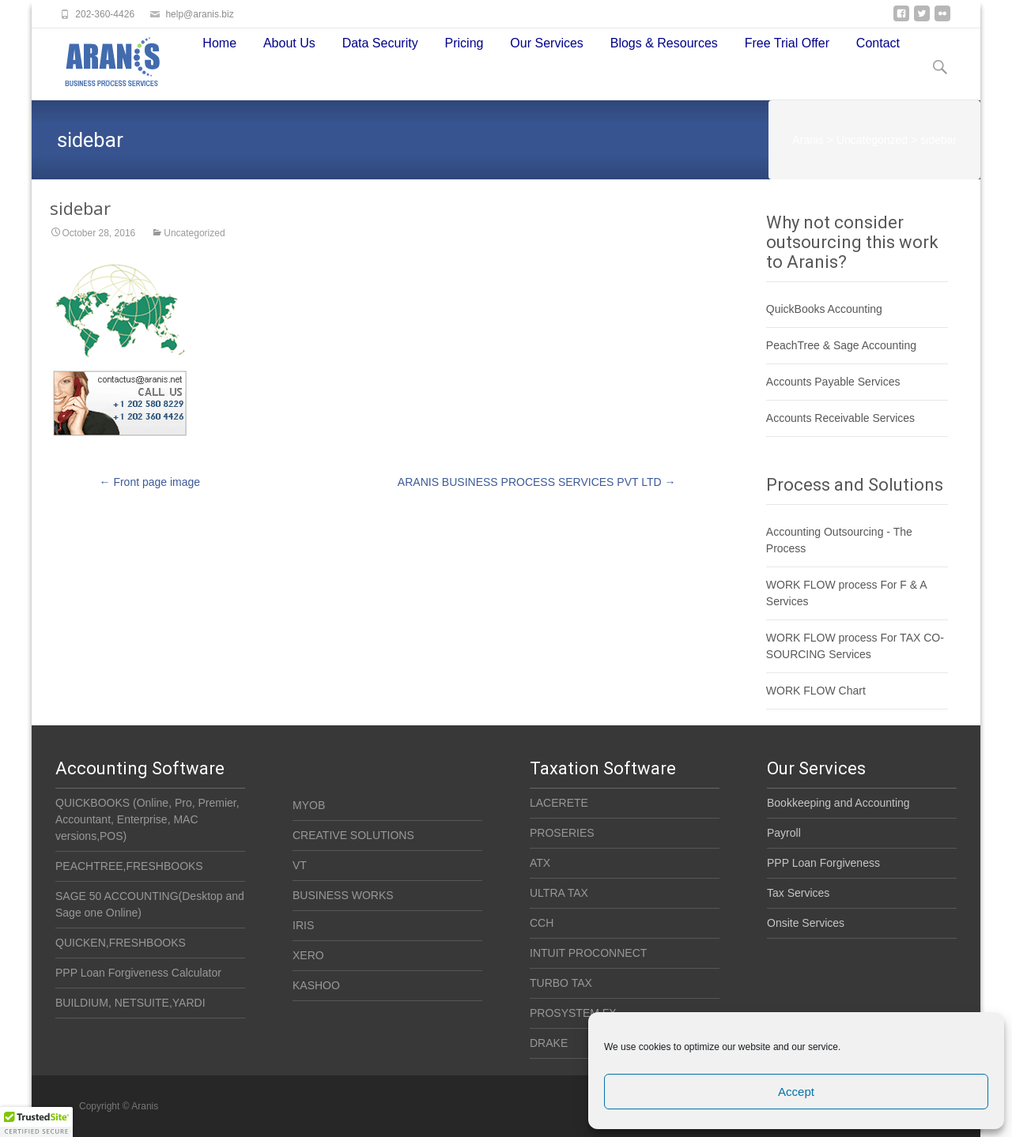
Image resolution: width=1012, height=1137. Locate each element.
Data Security (380, 47)
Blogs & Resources (664, 47)
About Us (289, 47)
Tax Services (798, 893)
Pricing (464, 47)
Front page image (150, 482)
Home (219, 47)
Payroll (784, 832)
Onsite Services (805, 923)
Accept (796, 1091)
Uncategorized (194, 233)
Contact (878, 47)
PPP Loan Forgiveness (823, 863)
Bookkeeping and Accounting (838, 802)
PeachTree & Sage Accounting (841, 345)
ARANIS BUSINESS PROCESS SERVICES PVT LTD (537, 482)
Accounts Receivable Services (840, 418)
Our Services (546, 47)
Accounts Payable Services (833, 381)
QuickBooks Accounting (824, 309)
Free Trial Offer (787, 47)
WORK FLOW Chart (816, 690)
